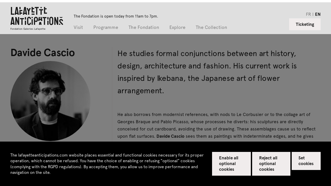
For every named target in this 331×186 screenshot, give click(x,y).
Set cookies (306, 160)
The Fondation (144, 27)
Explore (177, 27)
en (318, 14)
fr (308, 14)
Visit (78, 27)
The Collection (211, 27)
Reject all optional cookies (268, 163)
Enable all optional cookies (228, 163)
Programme (105, 27)
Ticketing (305, 24)
